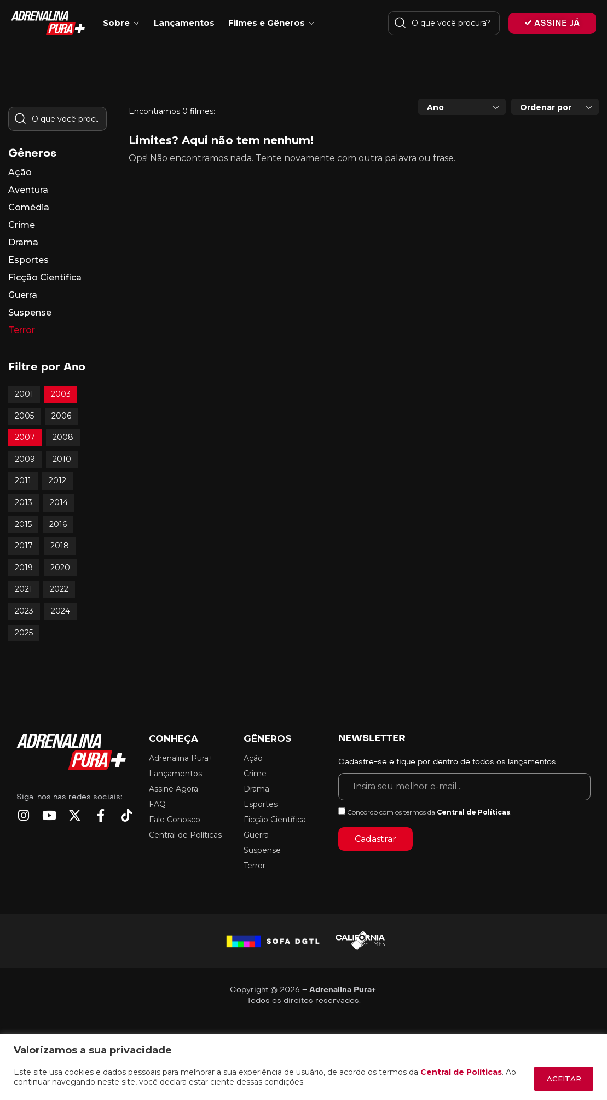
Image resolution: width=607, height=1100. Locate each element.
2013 (23, 502)
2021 (23, 589)
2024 (60, 611)
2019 (24, 567)
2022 (59, 589)
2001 (24, 394)
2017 (24, 546)
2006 (61, 416)
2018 (59, 546)
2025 (24, 633)
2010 (62, 459)
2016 (58, 524)
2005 (24, 416)
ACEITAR (559, 1079)
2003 (61, 394)
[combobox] (462, 107)
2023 (24, 611)
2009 (25, 459)
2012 (57, 480)
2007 (25, 437)
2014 (59, 502)
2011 (23, 480)
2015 (23, 524)
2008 (63, 437)
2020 (60, 567)
